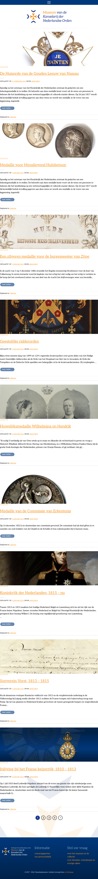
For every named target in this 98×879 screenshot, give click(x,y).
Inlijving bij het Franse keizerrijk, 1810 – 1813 (38, 769)
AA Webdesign (68, 872)
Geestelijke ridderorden (19, 341)
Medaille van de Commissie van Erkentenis (35, 511)
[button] (49, 2)
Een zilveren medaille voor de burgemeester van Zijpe (44, 256)
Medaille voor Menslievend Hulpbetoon (33, 165)
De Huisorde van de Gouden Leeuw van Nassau (39, 73)
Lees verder (7, 108)
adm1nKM (35, 81)
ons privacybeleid (43, 857)
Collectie (4, 67)
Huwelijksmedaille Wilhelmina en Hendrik (35, 426)
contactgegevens (42, 853)
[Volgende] (60, 818)
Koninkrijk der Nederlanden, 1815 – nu (32, 593)
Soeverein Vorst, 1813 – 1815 (24, 681)
